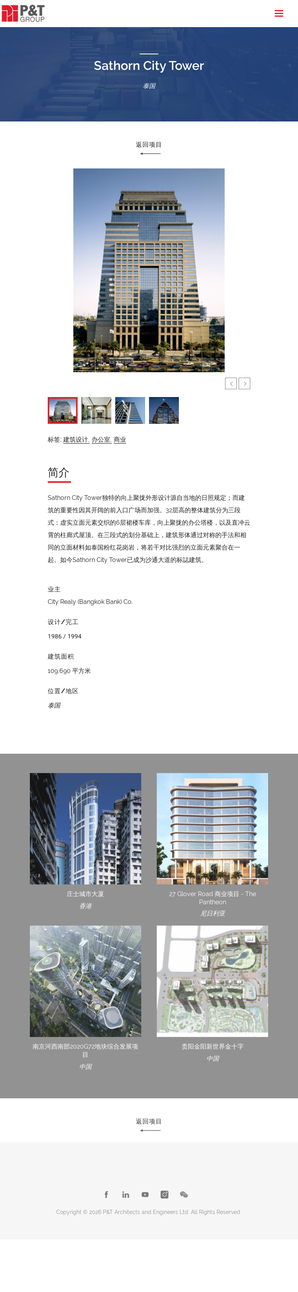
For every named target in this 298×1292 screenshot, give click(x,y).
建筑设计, (76, 439)
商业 (120, 439)
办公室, (102, 439)
